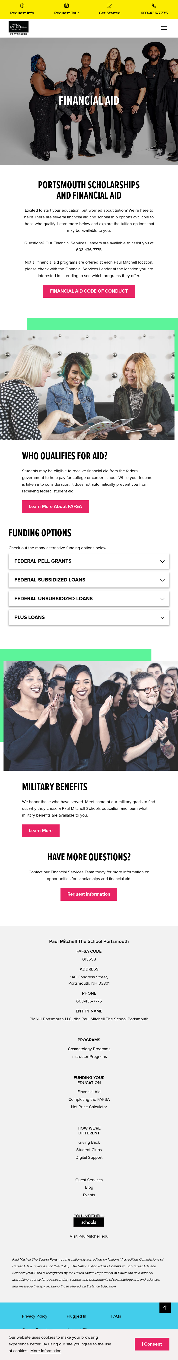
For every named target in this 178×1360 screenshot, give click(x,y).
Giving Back (89, 1142)
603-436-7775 (89, 1001)
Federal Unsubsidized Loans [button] (53, 599)
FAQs (116, 1316)
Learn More (41, 830)
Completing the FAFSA (89, 1099)
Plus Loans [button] (29, 617)
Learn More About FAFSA (55, 506)
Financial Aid (89, 1091)
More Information (45, 1350)
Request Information (88, 894)
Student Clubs (89, 1149)
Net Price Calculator (89, 1106)
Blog (89, 1187)
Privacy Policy (34, 1316)
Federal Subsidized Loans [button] (49, 580)
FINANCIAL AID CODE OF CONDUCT (89, 291)
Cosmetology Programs (89, 1048)
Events (89, 1194)
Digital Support (89, 1157)
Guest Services (89, 1179)
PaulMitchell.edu (93, 1236)
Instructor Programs (89, 1056)
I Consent (152, 1344)
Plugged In (76, 1316)
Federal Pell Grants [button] (42, 561)
